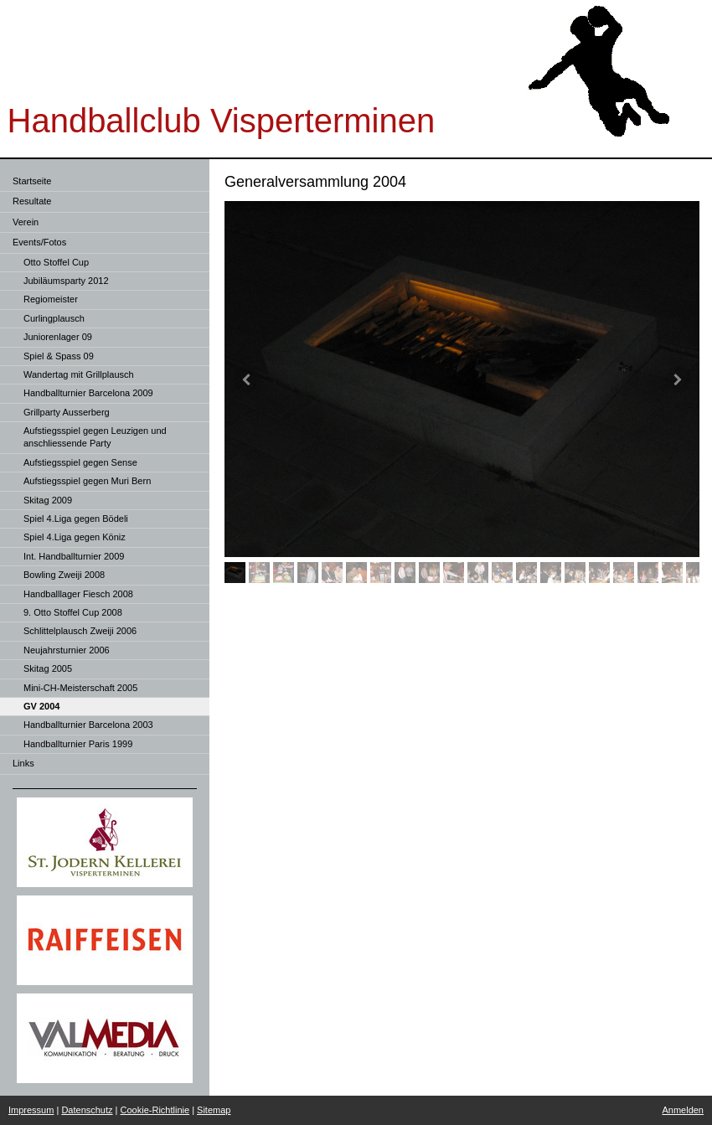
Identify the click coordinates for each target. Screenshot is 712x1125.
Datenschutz (86, 1110)
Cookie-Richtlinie (155, 1110)
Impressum (31, 1110)
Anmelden (683, 1110)
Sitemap (213, 1110)
